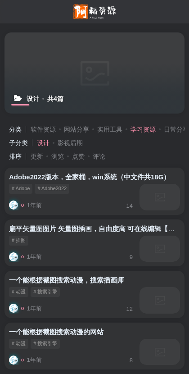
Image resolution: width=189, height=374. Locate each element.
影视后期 (70, 142)
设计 (43, 142)
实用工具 (109, 129)
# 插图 (19, 240)
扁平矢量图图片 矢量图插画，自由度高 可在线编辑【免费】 (98, 229)
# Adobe (21, 188)
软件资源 (43, 129)
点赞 (78, 156)
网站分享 (76, 129)
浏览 (57, 156)
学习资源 (143, 129)
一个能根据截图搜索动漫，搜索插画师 (66, 280)
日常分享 (176, 129)
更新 (37, 156)
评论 (99, 156)
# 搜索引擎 (45, 291)
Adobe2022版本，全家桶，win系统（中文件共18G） (89, 177)
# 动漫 (19, 291)
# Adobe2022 (52, 188)
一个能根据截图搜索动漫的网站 (56, 332)
